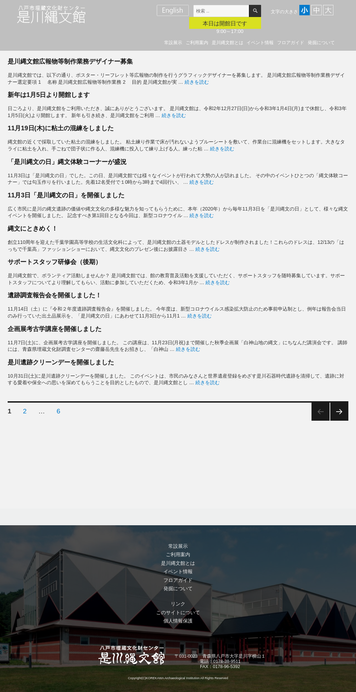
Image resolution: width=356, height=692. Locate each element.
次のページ (339, 412)
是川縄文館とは (227, 42)
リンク (178, 604)
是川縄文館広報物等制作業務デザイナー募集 (70, 61)
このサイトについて (178, 612)
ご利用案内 (197, 42)
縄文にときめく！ (33, 228)
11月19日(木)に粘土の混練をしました (61, 128)
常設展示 (173, 42)
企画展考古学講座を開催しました (55, 328)
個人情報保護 (178, 621)
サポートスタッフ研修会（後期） (55, 261)
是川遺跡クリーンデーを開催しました (61, 362)
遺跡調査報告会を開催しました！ (55, 295)
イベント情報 (260, 42)
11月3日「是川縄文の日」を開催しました (66, 195)
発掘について (321, 42)
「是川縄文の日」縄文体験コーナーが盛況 (67, 161)
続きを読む (197, 82)
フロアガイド (290, 42)
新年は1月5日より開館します (49, 94)
